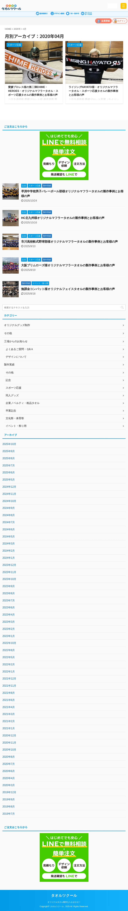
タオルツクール (64, 895)
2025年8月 (8, 458)
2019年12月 (9, 792)
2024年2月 (8, 550)
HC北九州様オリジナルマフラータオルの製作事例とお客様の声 (62, 218)
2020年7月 (8, 764)
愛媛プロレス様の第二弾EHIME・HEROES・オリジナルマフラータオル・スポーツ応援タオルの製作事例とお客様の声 (33, 91)
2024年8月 (8, 515)
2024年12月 (9, 486)
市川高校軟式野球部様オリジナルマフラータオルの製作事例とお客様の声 (69, 241)
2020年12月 (9, 735)
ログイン (121, 21)
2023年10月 (9, 579)
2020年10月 (9, 749)
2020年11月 (9, 742)
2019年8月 (8, 806)
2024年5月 (8, 536)
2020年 (17, 29)
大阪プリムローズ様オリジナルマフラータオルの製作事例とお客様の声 (68, 265)
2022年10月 (9, 643)
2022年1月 (8, 671)
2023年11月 (9, 572)
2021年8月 (8, 692)
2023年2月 (8, 629)
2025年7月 (8, 465)
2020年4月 (8, 778)
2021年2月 (8, 721)
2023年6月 (8, 607)
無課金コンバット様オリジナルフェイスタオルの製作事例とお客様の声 (68, 289)
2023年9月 (8, 586)
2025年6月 (8, 472)
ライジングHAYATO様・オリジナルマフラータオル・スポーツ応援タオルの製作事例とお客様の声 (93, 91)
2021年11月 (9, 685)
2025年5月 (8, 479)
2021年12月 (9, 678)
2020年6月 (8, 771)
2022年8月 (8, 650)
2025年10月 (9, 444)
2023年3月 (8, 621)
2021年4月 (8, 707)
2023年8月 (8, 593)
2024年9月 (8, 508)
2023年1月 (8, 636)
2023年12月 (9, 565)
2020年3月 (8, 785)
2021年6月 (8, 700)
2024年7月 (8, 522)
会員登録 (105, 21)
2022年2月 (8, 664)
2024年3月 (8, 543)
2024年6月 (8, 529)
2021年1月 (8, 728)
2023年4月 (8, 614)
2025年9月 (8, 451)
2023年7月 (8, 600)
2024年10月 (9, 501)
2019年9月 (8, 799)
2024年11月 (9, 493)
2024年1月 (8, 557)
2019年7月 (8, 813)
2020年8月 (8, 756)
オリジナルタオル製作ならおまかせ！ (64, 902)
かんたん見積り (112, 5)
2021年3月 (8, 714)
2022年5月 (8, 657)
